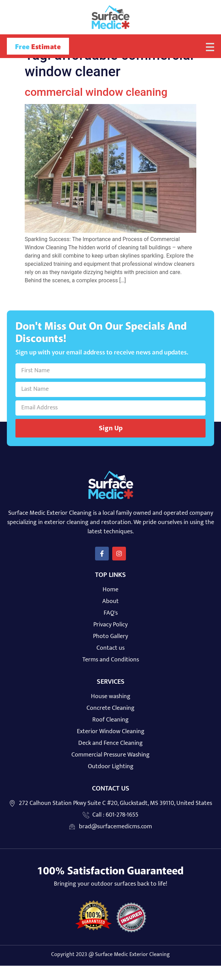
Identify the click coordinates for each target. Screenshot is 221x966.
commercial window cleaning (96, 92)
